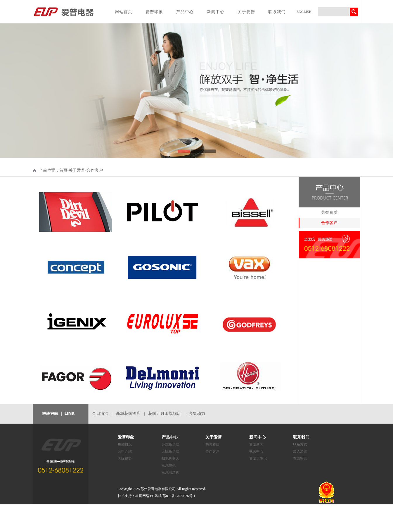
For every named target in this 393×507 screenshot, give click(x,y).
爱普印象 (154, 11)
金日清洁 (100, 413)
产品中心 (185, 11)
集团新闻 (256, 444)
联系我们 (277, 11)
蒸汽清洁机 (170, 472)
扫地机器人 (170, 458)
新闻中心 (215, 11)
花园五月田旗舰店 (164, 413)
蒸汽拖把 (169, 465)
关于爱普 (246, 11)
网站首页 (123, 11)
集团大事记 (258, 458)
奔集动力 (197, 413)
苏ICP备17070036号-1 (178, 496)
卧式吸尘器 (170, 444)
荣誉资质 (329, 212)
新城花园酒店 (128, 413)
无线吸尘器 (170, 451)
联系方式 (300, 444)
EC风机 (156, 496)
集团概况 (125, 444)
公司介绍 (125, 451)
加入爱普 (300, 451)
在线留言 (300, 458)
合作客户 (329, 223)
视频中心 (256, 451)
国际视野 (125, 458)
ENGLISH (304, 12)
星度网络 (142, 496)
